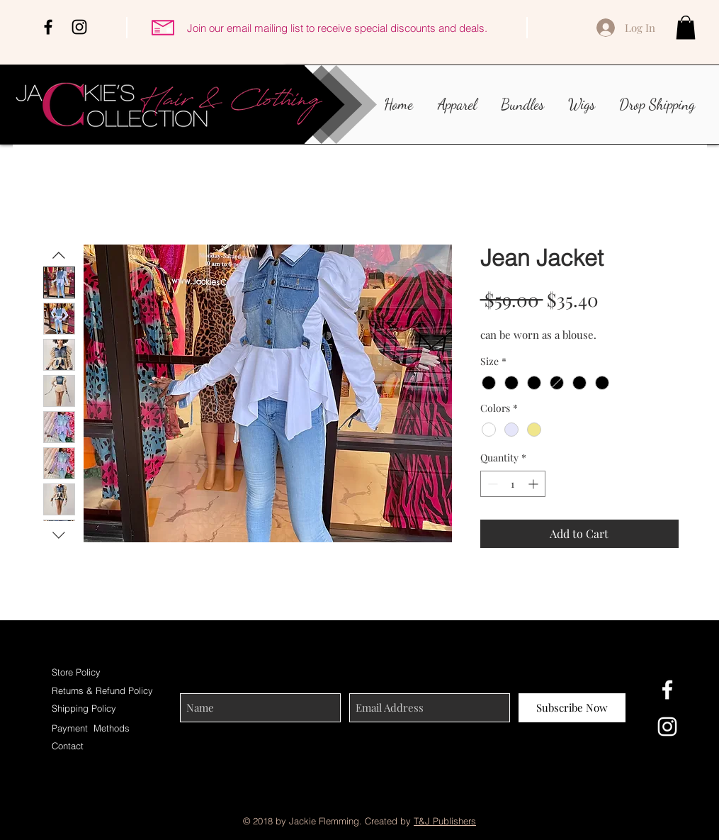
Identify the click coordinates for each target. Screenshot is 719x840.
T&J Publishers (445, 821)
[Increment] (534, 483)
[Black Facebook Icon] (48, 27)
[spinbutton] (513, 483)
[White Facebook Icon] (667, 689)
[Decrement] (491, 483)
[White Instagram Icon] (667, 726)
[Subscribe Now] (572, 707)
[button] (686, 27)
